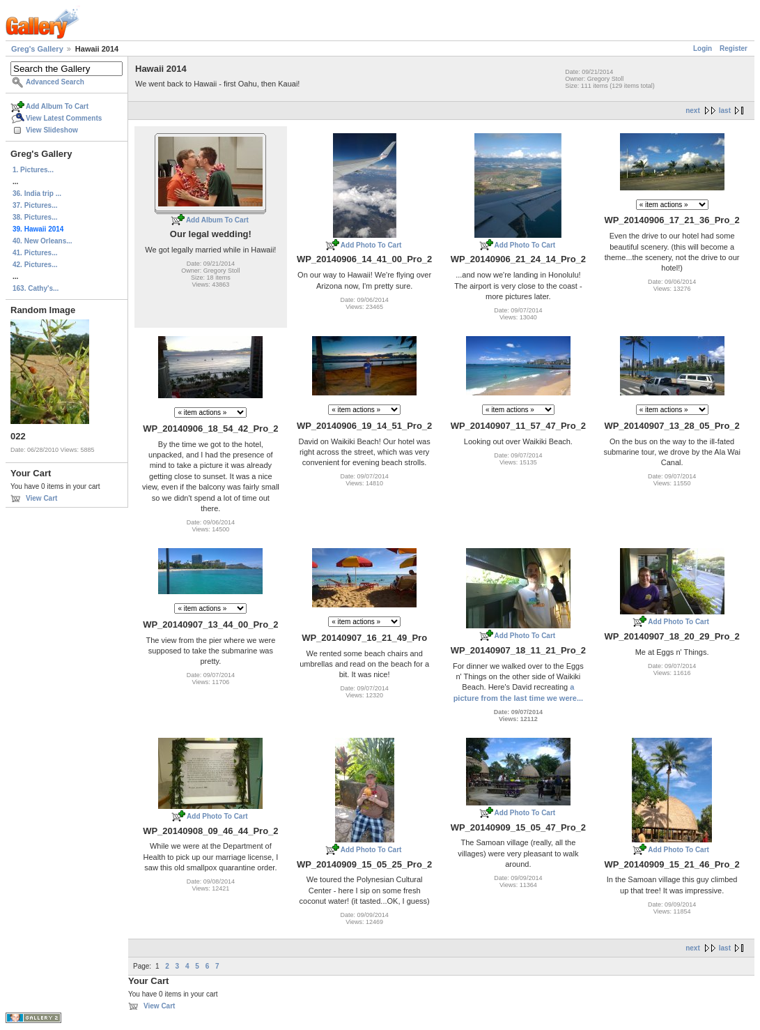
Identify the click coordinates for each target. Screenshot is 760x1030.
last (725, 110)
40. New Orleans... (42, 241)
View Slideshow (52, 130)
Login (702, 48)
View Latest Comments (64, 118)
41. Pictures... (35, 253)
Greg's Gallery (37, 49)
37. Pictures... (35, 205)
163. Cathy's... (36, 288)
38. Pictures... (35, 217)
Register (733, 48)
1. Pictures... (33, 170)
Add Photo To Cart (371, 245)
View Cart (41, 498)
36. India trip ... (37, 193)
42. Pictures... (35, 264)
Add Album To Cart (57, 106)
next (692, 110)
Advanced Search (55, 82)
